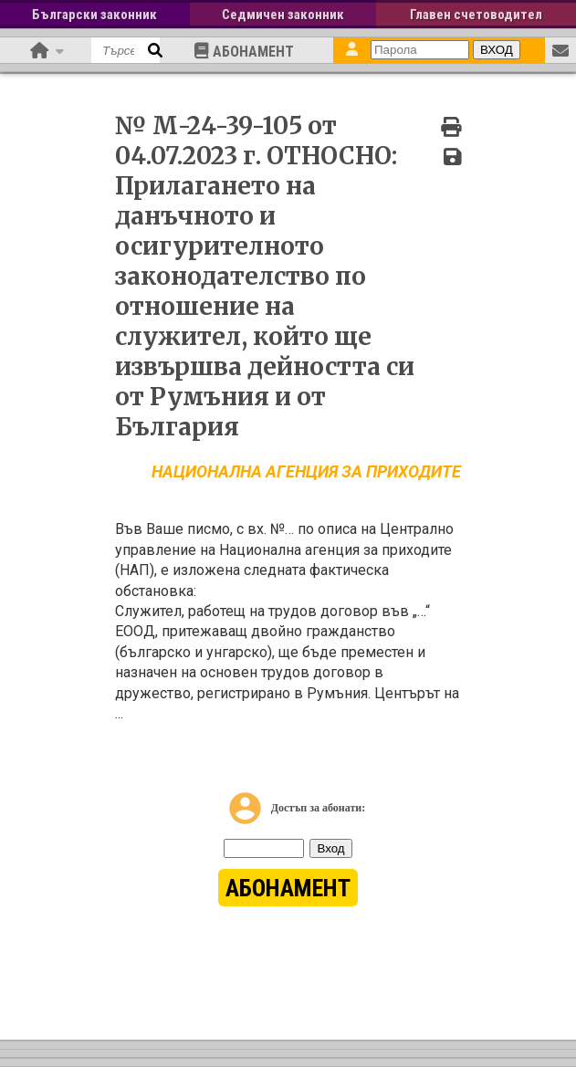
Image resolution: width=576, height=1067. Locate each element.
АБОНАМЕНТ (244, 51)
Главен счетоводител (476, 15)
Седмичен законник (283, 15)
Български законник (94, 15)
